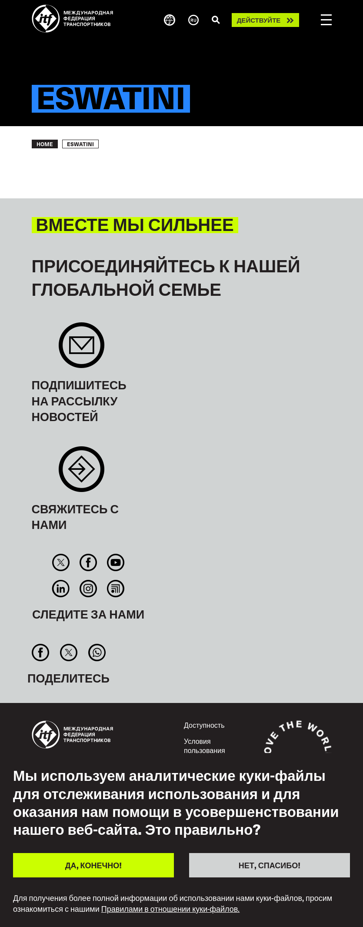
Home (45, 144)
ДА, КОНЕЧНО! (93, 865)
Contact (81, 473)
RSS (116, 588)
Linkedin (60, 588)
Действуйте (259, 20)
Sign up (81, 349)
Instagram (88, 588)
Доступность (204, 725)
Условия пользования (204, 746)
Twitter (60, 562)
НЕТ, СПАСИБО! (269, 865)
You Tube (116, 562)
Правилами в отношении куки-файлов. (170, 909)
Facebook (88, 562)
